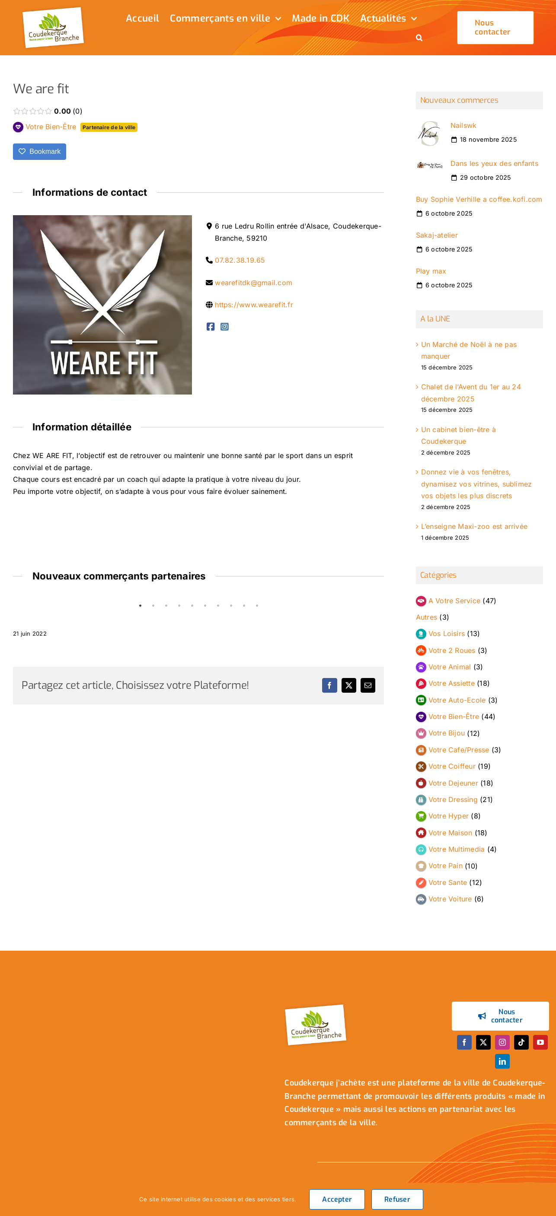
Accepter (337, 1199)
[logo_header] (54, 7)
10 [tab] (256, 606)
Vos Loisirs (446, 633)
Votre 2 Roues (452, 650)
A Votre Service (454, 600)
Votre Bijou (446, 733)
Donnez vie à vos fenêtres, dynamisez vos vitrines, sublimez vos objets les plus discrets (476, 484)
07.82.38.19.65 (240, 260)
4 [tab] (179, 606)
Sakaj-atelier (437, 235)
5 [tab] (192, 606)
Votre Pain (445, 866)
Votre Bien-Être (453, 716)
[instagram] (502, 1042)
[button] (419, 38)
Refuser (397, 1199)
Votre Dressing (453, 799)
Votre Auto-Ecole (457, 700)
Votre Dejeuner (453, 783)
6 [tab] (205, 606)
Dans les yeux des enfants (494, 163)
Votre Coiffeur (452, 766)
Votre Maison (450, 832)
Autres (426, 617)
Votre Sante (447, 882)
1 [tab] (140, 606)
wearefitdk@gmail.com (253, 282)
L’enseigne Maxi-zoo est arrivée (474, 526)
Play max (431, 271)
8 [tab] (231, 606)
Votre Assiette (451, 683)
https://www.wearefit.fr (254, 304)
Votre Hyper (448, 816)
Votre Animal (449, 666)
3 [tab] (166, 606)
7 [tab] (218, 606)
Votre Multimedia (456, 849)
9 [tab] (244, 606)
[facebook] (464, 1042)
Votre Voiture (450, 898)
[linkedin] (502, 1061)
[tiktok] (521, 1042)
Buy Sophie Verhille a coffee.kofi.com (479, 199)
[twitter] (483, 1042)
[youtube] (540, 1042)
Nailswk (464, 125)
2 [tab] (153, 606)
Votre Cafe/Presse (458, 749)
